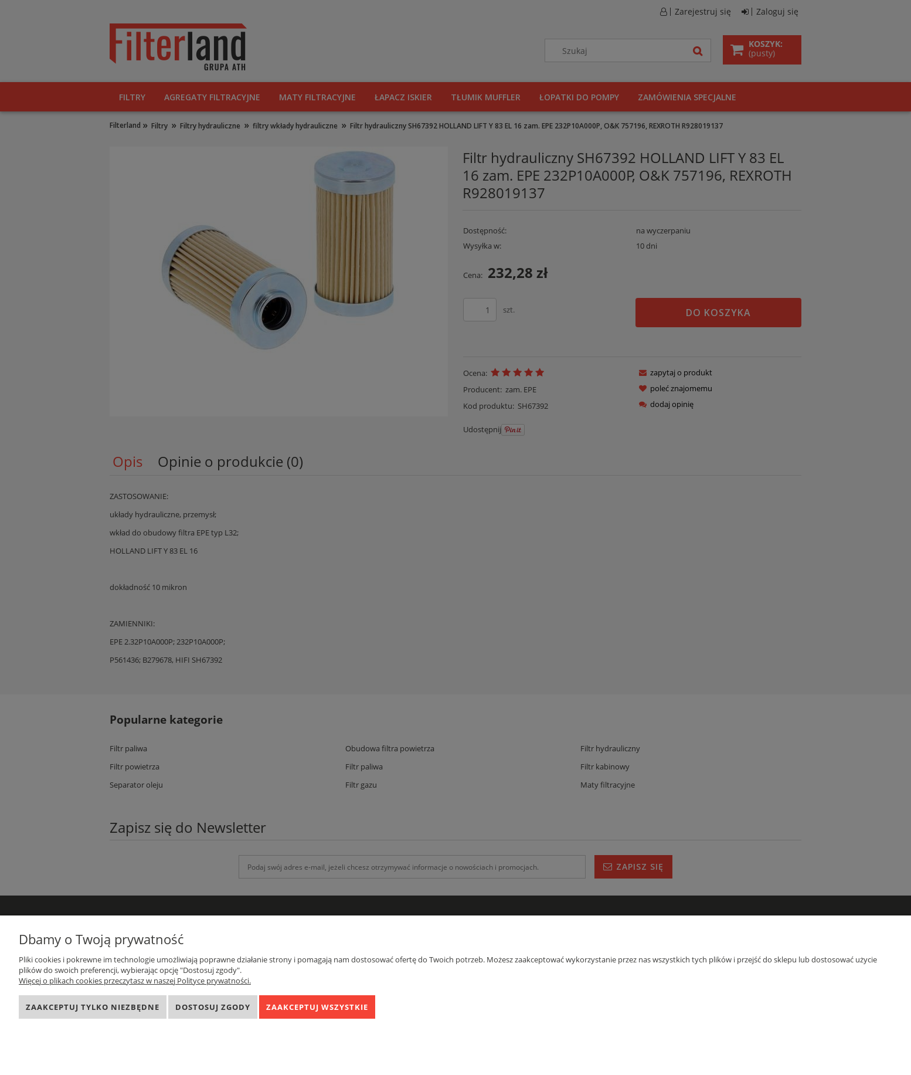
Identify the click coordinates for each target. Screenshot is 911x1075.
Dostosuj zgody (212, 1007)
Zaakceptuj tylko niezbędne (92, 1007)
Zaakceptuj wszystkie (317, 1007)
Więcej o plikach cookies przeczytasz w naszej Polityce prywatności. (135, 980)
